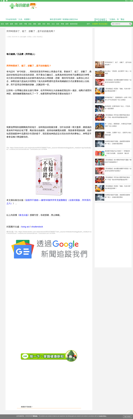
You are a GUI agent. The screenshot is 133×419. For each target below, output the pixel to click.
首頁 (2, 24)
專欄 (62, 24)
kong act (25, 226)
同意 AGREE (127, 416)
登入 (126, 0)
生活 (53, 24)
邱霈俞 (29, 36)
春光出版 (23, 215)
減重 (39, 24)
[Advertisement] (42, 44)
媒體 (66, 24)
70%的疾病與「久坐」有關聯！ (18, 19)
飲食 (30, 24)
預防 (16, 24)
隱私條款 (35, 416)
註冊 (131, 0)
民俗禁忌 (40, 36)
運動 (34, 24)
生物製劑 (95, 24)
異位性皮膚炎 (103, 24)
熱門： (89, 24)
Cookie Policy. (102, 416)
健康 (11, 24)
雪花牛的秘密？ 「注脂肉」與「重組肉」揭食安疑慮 (109, 20)
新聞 (20, 24)
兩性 (48, 24)
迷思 (57, 24)
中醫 (25, 24)
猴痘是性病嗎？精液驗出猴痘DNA (64, 19)
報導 (6, 24)
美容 (43, 24)
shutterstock (37, 226)
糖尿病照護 (73, 24)
